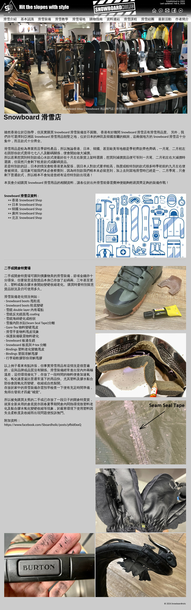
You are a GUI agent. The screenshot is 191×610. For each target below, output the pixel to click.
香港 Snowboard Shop (27, 200)
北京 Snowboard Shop (27, 218)
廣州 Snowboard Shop (27, 213)
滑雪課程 (130, 19)
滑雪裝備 (44, 19)
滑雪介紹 (10, 19)
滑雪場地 (78, 19)
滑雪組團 (147, 19)
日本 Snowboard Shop (27, 205)
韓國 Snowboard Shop (27, 209)
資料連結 (113, 19)
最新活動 (164, 19)
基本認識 (27, 19)
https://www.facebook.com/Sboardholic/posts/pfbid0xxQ (42, 425)
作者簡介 (182, 19)
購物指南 (96, 19)
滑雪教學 (61, 19)
